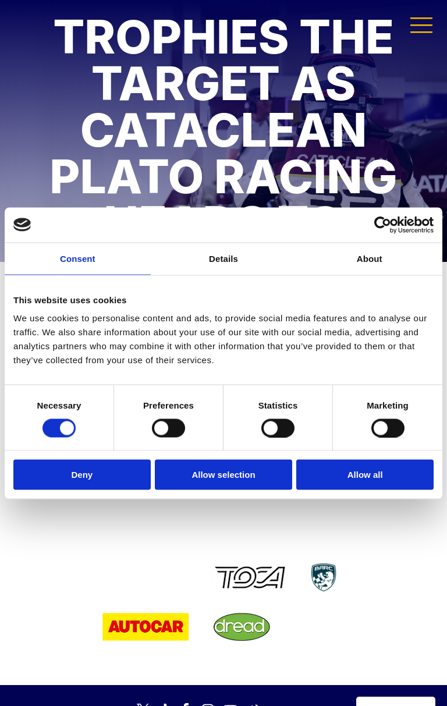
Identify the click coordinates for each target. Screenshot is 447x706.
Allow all (365, 475)
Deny (82, 475)
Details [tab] (223, 258)
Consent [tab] (77, 258)
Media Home (396, 680)
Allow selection (223, 475)
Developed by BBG (308, 681)
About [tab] (369, 258)
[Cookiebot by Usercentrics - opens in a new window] (383, 224)
